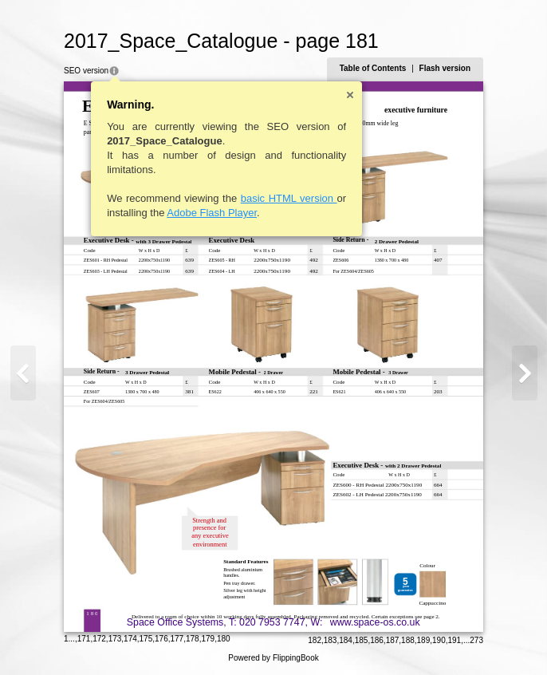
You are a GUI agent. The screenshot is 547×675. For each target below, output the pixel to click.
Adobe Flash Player (212, 213)
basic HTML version (289, 198)
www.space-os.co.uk (375, 622)
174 (130, 638)
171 (84, 638)
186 (377, 640)
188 (408, 640)
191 (455, 640)
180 (223, 638)
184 (345, 640)
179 (207, 638)
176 (161, 638)
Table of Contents (373, 68)
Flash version (444, 68)
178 (192, 638)
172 (99, 638)
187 (392, 640)
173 (115, 638)
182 (314, 640)
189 (424, 640)
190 (439, 640)
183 (330, 640)
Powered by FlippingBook (273, 657)
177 (177, 638)
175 (146, 638)
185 (361, 640)
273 (476, 640)
